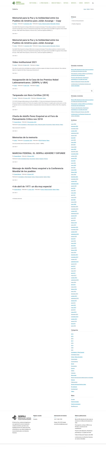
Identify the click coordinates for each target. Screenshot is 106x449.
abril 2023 (73, 144)
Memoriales (53, 23)
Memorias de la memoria (24, 137)
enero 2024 (73, 124)
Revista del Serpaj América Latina (78, 384)
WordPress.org (74, 406)
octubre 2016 (74, 277)
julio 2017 (73, 266)
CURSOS (81, 3)
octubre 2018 (74, 231)
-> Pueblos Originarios (76, 23)
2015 (72, 336)
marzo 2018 (73, 247)
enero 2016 (73, 291)
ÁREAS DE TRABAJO (56, 3)
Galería (53, 124)
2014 (72, 334)
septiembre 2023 (75, 133)
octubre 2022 (74, 156)
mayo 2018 (73, 243)
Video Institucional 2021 (24, 62)
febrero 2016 (74, 289)
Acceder (73, 399)
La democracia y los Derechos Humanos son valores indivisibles (81, 84)
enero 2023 (73, 149)
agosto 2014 (74, 321)
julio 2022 (73, 160)
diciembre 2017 (74, 254)
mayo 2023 (73, 142)
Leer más (14, 33)
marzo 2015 (73, 312)
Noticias (58, 23)
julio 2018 (73, 238)
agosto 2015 (74, 300)
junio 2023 (73, 140)
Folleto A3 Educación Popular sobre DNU (80, 81)
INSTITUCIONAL (33, 3)
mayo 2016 (73, 282)
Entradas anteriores (17, 198)
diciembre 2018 (74, 227)
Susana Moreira (17, 122)
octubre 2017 (74, 259)
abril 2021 (73, 195)
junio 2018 (73, 241)
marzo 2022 (73, 169)
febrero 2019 (74, 222)
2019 (72, 345)
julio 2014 (73, 323)
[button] (37, 3)
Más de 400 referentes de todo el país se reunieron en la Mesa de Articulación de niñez (82, 70)
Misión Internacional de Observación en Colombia (82, 377)
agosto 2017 (74, 264)
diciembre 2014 (74, 314)
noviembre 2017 (74, 257)
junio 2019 (73, 218)
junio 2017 (73, 268)
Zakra (59, 446)
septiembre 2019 (75, 213)
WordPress (63, 446)
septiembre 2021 (75, 183)
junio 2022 (73, 163)
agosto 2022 (74, 158)
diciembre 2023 (74, 126)
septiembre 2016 (75, 280)
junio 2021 (73, 190)
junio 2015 (73, 305)
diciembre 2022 (74, 151)
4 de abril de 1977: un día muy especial (31, 186)
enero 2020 (73, 204)
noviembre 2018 (74, 229)
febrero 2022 (74, 172)
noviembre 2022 (74, 153)
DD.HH (40, 140)
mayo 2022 (73, 165)
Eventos (73, 368)
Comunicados (74, 359)
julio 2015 (73, 303)
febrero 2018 (74, 250)
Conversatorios (74, 361)
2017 (72, 340)
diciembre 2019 (74, 206)
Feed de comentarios (75, 404)
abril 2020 (73, 199)
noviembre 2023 (74, 128)
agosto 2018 (74, 236)
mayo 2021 (73, 192)
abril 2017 (73, 273)
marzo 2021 (73, 197)
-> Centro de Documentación (77, 20)
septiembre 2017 (75, 261)
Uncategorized (74, 389)
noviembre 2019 (74, 209)
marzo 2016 (73, 286)
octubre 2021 (74, 181)
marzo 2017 (73, 275)
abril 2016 (73, 284)
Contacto (35, 419)
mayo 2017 (73, 270)
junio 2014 (73, 325)
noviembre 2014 (74, 316)
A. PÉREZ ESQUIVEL (45, 3)
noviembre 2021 (74, 179)
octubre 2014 (74, 319)
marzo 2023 (73, 147)
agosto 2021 (74, 186)
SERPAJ (49, 446)
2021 (72, 350)
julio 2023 (73, 137)
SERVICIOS (74, 3)
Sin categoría (74, 386)
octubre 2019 (74, 211)
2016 (72, 338)
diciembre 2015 (74, 293)
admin (15, 23)
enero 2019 (73, 225)
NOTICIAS (66, 3)
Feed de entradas (75, 401)
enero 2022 (73, 174)
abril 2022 (73, 167)
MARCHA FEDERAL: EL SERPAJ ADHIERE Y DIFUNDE (38, 153)
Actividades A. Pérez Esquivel (27, 124)
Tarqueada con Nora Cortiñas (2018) (30, 95)
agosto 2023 (74, 135)
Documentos (49, 124)
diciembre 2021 (74, 176)
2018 (19, 124)
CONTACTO (86, 3)
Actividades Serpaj (25, 158)
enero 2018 (73, 252)
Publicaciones (74, 382)
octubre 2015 (74, 296)
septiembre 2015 (75, 298)
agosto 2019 (74, 215)
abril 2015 (73, 309)
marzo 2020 (73, 202)
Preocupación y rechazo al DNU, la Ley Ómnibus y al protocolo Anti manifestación (82, 74)
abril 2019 (73, 220)
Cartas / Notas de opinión (44, 23)
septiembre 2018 (75, 234)
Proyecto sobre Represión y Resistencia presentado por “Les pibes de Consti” (79, 78)
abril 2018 (73, 245)
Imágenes (41, 158)
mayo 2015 (73, 307)
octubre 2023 (74, 130)
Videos (37, 65)
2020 (72, 347)
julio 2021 (73, 188)
